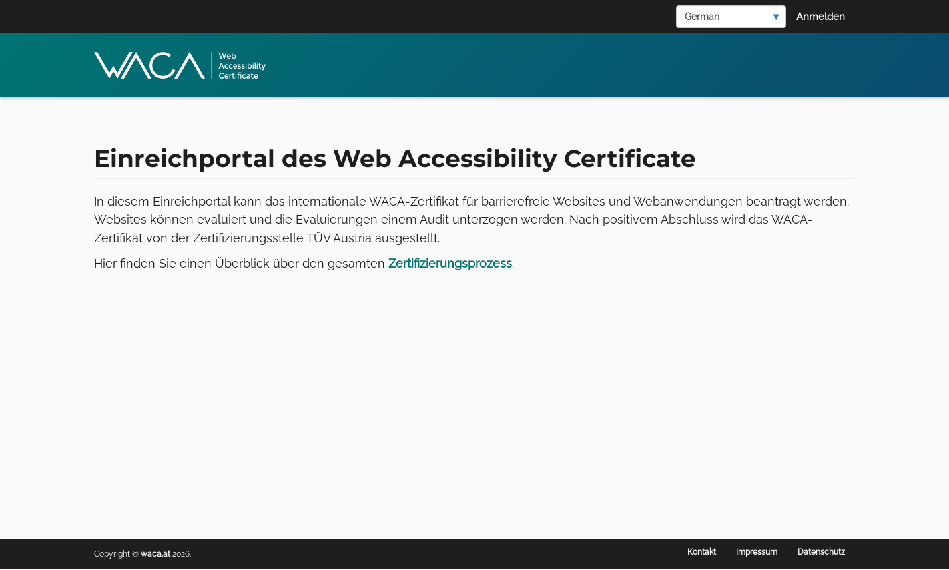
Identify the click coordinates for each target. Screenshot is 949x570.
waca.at (155, 554)
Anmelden (820, 17)
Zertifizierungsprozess (450, 263)
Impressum (756, 552)
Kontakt (701, 552)
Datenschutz (821, 552)
